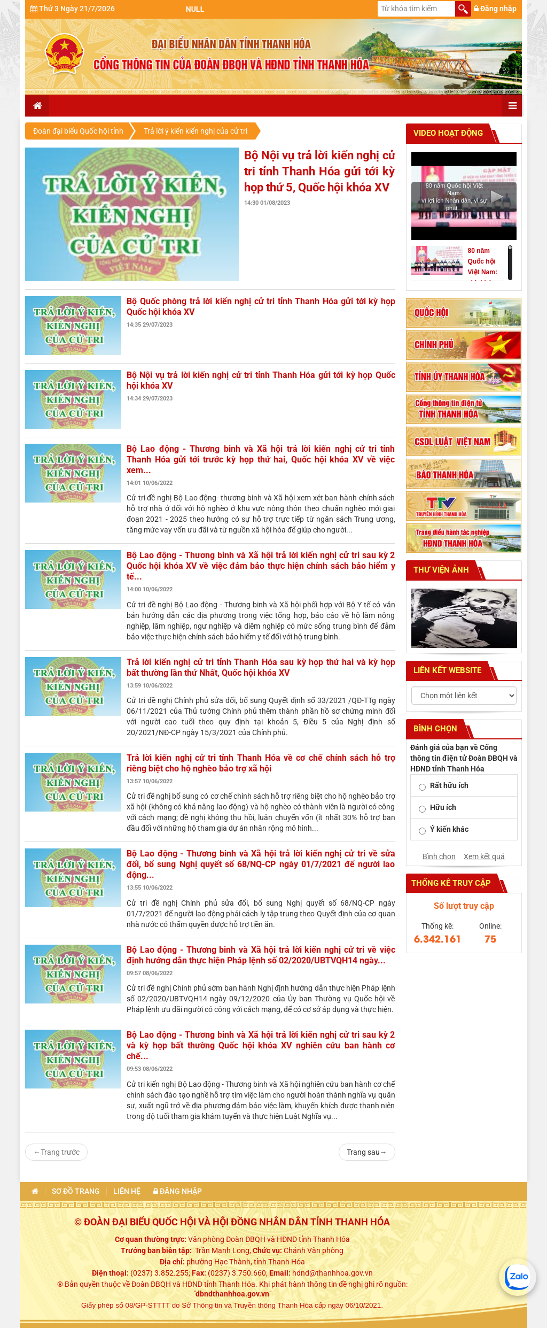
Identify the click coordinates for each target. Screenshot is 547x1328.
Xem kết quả (484, 856)
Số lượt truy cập (464, 906)
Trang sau (367, 1152)
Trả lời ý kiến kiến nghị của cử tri (195, 131)
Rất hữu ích (449, 785)
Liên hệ (126, 1191)
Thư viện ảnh (440, 570)
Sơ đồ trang (76, 1191)
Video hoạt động (447, 133)
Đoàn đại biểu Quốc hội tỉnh (78, 131)
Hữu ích (443, 807)
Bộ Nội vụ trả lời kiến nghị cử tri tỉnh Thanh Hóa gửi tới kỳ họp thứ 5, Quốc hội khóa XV (319, 171)
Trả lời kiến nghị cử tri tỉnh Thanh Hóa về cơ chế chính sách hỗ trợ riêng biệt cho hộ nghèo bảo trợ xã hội (261, 763)
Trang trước (56, 1152)
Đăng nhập (495, 8)
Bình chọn (439, 856)
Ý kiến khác (449, 829)
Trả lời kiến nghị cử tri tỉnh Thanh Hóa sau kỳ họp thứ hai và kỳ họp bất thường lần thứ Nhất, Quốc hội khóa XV (261, 667)
